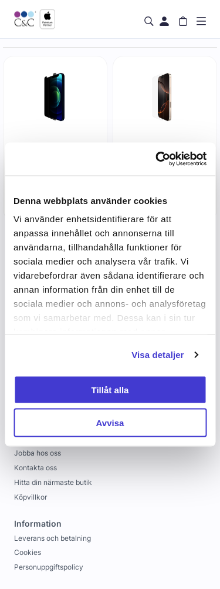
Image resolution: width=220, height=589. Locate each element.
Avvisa (110, 423)
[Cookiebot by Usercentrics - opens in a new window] (157, 159)
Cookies (27, 552)
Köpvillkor (30, 497)
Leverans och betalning (52, 538)
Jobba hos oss (37, 453)
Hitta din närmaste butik (53, 482)
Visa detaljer (157, 355)
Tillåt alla (110, 389)
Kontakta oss (35, 467)
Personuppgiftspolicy (48, 567)
